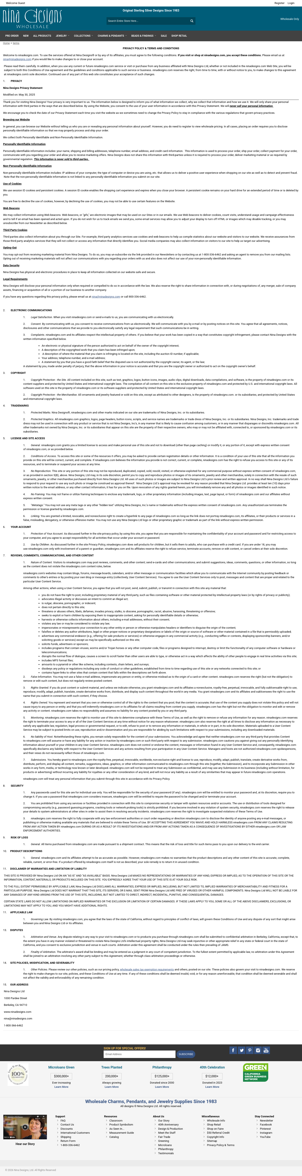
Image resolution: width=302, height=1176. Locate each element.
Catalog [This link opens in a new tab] (114, 1136)
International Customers (75, 1132)
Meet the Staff (166, 1132)
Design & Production (170, 1128)
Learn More (61, 1086)
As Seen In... (116, 1128)
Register (280, 3)
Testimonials (166, 1153)
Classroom (116, 1120)
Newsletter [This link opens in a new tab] (266, 1120)
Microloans (165, 1145)
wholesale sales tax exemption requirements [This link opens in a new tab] (147, 969)
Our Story (163, 1120)
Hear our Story (25, 1144)
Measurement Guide (121, 1132)
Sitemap (212, 1140)
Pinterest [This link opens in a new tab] (265, 1128)
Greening (163, 1140)
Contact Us (67, 1124)
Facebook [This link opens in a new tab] (266, 1124)
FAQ (63, 1120)
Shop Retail (214, 1124)
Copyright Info (215, 1136)
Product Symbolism (121, 1124)
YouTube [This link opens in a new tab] (265, 1136)
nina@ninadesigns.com (17, 59)
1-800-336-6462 (70, 1145)
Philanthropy (165, 1149)
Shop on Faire (215, 1128)
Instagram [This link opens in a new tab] (266, 1132)
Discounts (67, 1128)
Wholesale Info (216, 1120)
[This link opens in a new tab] (255, 1065)
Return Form (68, 1140)
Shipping (66, 1136)
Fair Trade (164, 1136)
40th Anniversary (168, 1124)
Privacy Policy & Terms (220, 1145)
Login (291, 3)
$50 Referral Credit (218, 1132)
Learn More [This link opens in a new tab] (111, 1086)
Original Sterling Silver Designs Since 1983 (151, 10)
